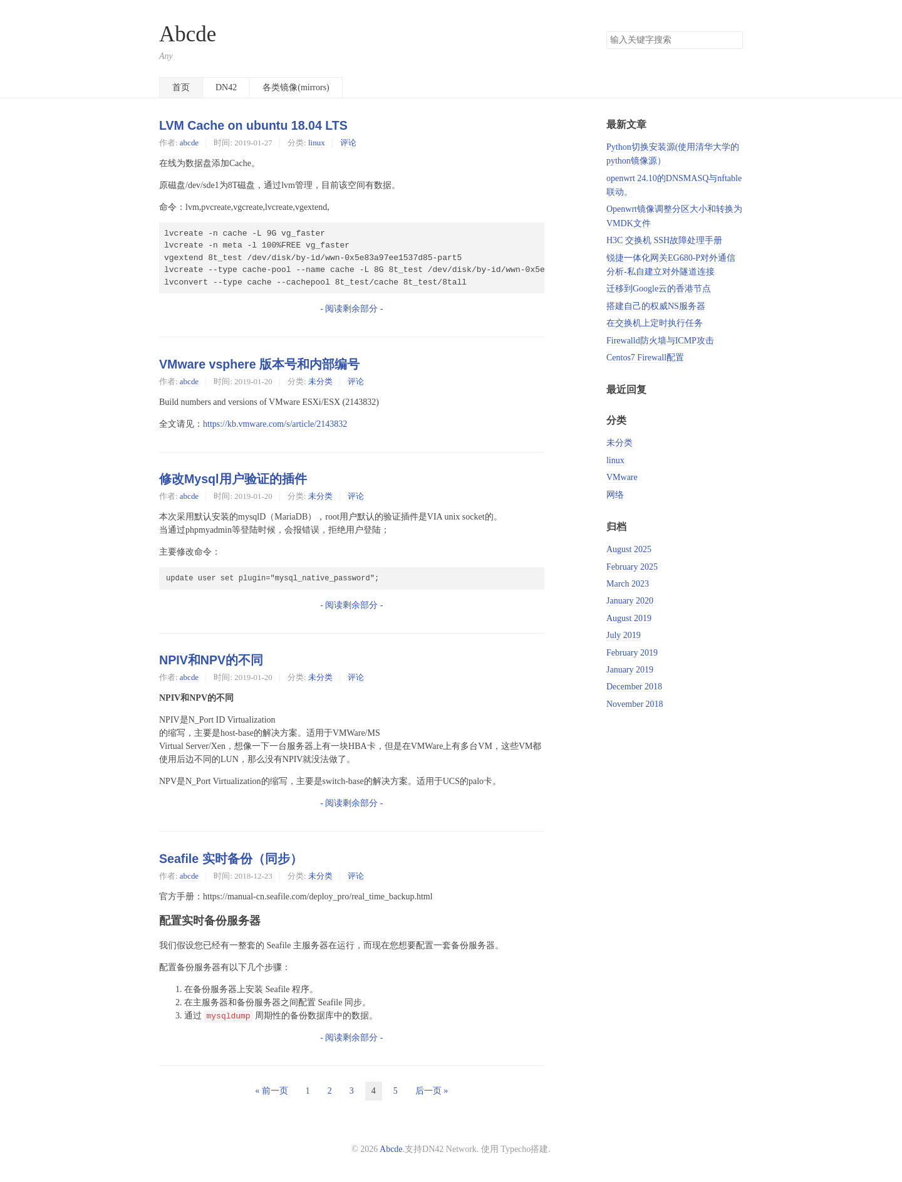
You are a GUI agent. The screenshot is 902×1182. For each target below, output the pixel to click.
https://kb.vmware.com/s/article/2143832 (275, 424)
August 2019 (628, 618)
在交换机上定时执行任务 (654, 323)
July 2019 (623, 635)
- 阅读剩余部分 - (351, 308)
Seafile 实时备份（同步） (231, 859)
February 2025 (632, 567)
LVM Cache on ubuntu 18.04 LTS (253, 125)
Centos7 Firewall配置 (645, 357)
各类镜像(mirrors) (295, 87)
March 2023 (627, 583)
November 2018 (634, 704)
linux (316, 142)
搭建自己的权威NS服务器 (655, 306)
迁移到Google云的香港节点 (658, 288)
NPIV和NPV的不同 (211, 660)
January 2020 (629, 600)
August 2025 (628, 549)
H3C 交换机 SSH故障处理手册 (664, 240)
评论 (348, 142)
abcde (189, 142)
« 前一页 (271, 1091)
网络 (615, 494)
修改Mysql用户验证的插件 (233, 479)
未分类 (320, 381)
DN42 (226, 87)
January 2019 (629, 669)
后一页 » (431, 1091)
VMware (622, 477)
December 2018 (634, 686)
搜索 (732, 40)
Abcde (187, 34)
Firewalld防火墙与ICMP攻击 (660, 340)
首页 (181, 87)
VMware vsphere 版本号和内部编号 (259, 364)
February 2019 (632, 652)
